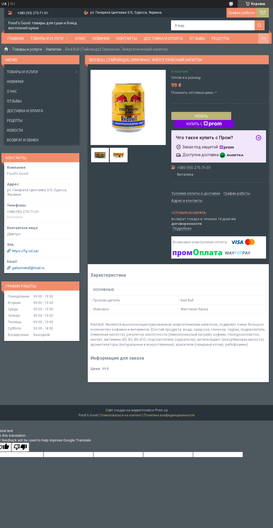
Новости (15, 130)
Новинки (15, 81)
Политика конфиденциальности (169, 415)
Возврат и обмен (22, 140)
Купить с (204, 123)
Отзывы (197, 38)
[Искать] (260, 25)
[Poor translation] (20, 447)
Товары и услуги (46, 38)
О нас (80, 38)
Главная (16, 38)
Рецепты (220, 38)
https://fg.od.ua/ (25, 251)
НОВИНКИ (101, 38)
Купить (201, 116)
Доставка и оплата (163, 38)
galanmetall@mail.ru (28, 268)
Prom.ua (161, 410)
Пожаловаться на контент (121, 415)
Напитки (53, 49)
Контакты (126, 38)
